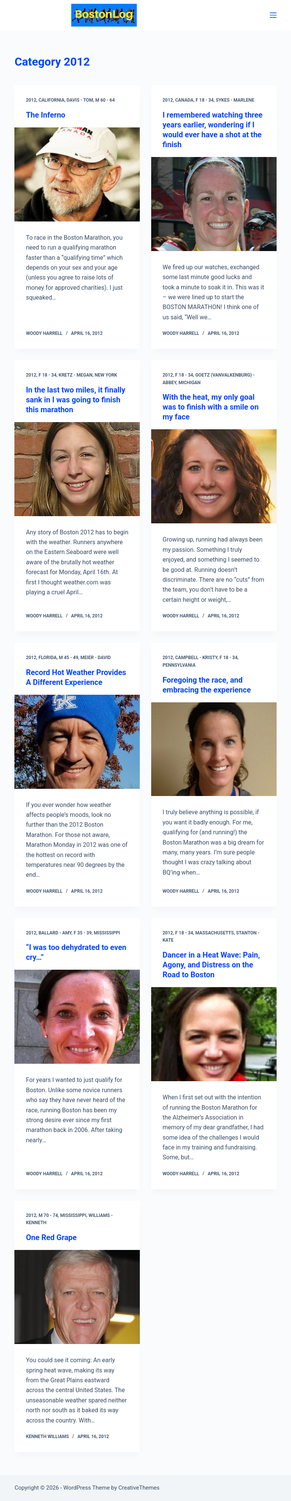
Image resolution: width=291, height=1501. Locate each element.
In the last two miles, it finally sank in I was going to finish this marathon (75, 399)
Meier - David (95, 657)
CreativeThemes (139, 1487)
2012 (31, 100)
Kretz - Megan (75, 375)
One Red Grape (51, 1237)
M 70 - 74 (48, 1215)
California (51, 100)
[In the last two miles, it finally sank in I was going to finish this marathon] (77, 469)
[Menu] (273, 15)
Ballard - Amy (55, 933)
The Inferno (45, 114)
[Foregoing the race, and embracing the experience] (214, 749)
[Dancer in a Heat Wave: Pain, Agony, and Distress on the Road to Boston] (214, 1034)
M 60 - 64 (104, 100)
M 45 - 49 (68, 657)
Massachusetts (214, 933)
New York (106, 375)
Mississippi (107, 933)
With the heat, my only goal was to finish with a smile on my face (211, 407)
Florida (48, 657)
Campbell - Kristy (196, 657)
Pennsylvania (179, 665)
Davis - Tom (80, 100)
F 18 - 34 (204, 100)
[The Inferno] (77, 174)
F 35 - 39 (82, 933)
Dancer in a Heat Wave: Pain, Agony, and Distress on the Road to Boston (211, 964)
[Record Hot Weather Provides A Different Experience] (77, 742)
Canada (184, 100)
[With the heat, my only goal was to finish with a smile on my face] (214, 476)
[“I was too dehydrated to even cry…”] (77, 1017)
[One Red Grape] (77, 1297)
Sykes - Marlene (235, 100)
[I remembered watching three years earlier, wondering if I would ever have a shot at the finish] (214, 204)
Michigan (189, 382)
